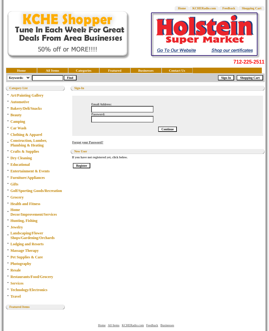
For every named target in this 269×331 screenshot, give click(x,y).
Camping (18, 121)
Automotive (20, 102)
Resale (16, 270)
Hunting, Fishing (24, 220)
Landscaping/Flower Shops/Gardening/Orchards (33, 235)
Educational (20, 164)
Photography (21, 263)
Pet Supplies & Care (27, 257)
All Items (52, 70)
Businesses (146, 70)
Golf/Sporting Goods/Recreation (36, 191)
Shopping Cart (251, 8)
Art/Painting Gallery (27, 95)
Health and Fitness (25, 204)
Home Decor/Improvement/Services (34, 212)
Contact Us (177, 70)
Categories (83, 70)
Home (182, 8)
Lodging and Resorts (27, 244)
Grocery (17, 197)
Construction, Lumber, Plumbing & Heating (29, 142)
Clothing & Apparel (26, 134)
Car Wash (18, 128)
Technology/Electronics (29, 290)
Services (17, 283)
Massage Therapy (25, 250)
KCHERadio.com (204, 8)
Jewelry (17, 227)
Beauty (16, 115)
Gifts (14, 184)
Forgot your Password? (87, 142)
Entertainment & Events (30, 171)
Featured (114, 70)
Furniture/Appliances (28, 177)
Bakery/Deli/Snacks (26, 108)
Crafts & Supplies (25, 151)
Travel (16, 296)
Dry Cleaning (21, 158)
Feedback (228, 8)
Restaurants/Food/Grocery (32, 277)
